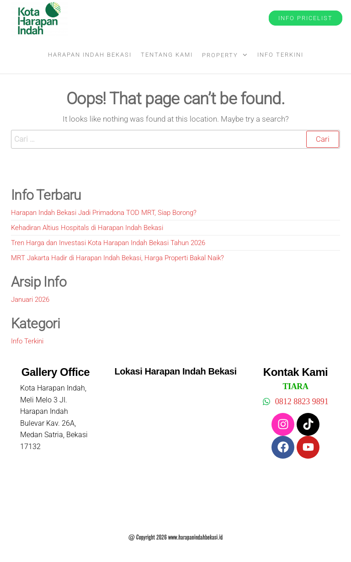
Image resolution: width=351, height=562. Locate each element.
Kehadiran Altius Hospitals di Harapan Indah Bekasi (87, 228)
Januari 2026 (30, 299)
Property (220, 55)
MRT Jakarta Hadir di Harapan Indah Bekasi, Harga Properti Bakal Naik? (117, 258)
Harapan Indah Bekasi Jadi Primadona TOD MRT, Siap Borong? (104, 213)
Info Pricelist (305, 18)
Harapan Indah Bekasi (90, 54)
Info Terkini (280, 54)
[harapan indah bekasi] (175, 449)
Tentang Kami (167, 54)
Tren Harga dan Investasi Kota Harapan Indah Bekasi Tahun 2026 (108, 243)
